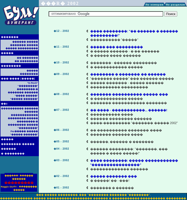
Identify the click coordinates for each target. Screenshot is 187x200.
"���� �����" (26, 95)
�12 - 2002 (61, 31)
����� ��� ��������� (116, 47)
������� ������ (23, 92)
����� (7, 53)
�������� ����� (18, 144)
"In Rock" (32, 83)
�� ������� (27, 58)
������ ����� (25, 42)
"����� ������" (24, 99)
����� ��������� (22, 48)
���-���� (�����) (18, 78)
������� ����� (24, 45)
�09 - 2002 (61, 74)
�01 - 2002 (61, 187)
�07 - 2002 (61, 110)
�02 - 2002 (61, 176)
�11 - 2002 (61, 46)
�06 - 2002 (61, 130)
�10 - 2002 (61, 62)
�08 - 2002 (61, 94)
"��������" (28, 86)
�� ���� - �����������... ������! (128, 110)
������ (8, 149)
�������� (11, 66)
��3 (4, 104)
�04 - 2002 (61, 148)
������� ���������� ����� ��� (129, 94)
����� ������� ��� (113, 176)
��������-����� (23, 118)
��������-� (27, 89)
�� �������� (26, 61)
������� (10, 37)
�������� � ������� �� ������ (128, 74)
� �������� (13, 153)
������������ (24, 115)
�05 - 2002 (61, 141)
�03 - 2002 (61, 160)
